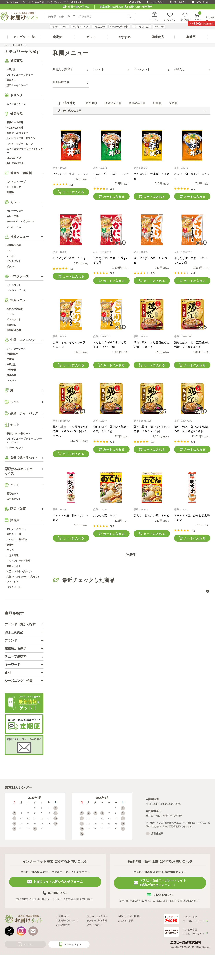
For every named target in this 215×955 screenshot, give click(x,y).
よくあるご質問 (125, 920)
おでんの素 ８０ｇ (105, 515)
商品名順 (91, 103)
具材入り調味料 (62, 69)
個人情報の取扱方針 (97, 920)
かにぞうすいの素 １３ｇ (69, 258)
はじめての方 (157, 2)
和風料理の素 (61, 82)
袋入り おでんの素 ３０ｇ (151, 515)
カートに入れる (73, 192)
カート (198, 16)
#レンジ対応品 (142, 26)
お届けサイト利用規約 (129, 916)
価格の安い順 (113, 103)
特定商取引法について (67, 920)
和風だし (179, 69)
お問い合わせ (202, 2)
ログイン (154, 19)
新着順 (157, 103)
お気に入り (169, 19)
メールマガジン (95, 924)
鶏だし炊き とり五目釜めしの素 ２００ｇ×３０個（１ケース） (70, 431)
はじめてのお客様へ (97, 916)
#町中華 (159, 26)
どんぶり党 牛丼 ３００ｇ (70, 173)
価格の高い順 (137, 103)
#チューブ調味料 (119, 26)
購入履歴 (185, 19)
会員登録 (136, 2)
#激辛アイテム (59, 26)
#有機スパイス (80, 26)
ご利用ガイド (179, 2)
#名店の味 (99, 26)
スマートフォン (72, 944)
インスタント (142, 69)
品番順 (173, 103)
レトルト (98, 69)
